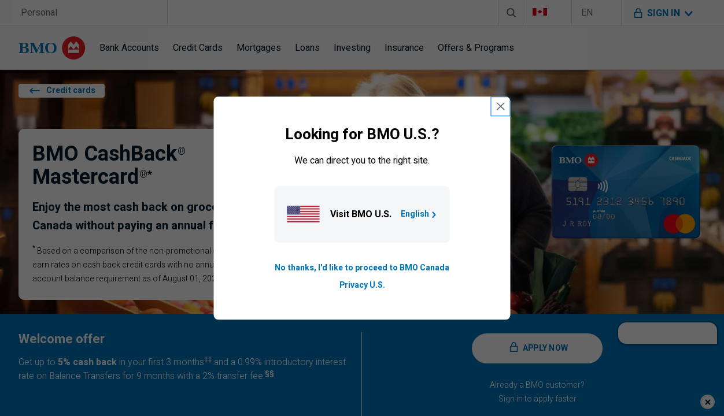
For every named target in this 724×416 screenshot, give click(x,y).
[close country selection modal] (501, 106)
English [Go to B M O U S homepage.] (419, 214)
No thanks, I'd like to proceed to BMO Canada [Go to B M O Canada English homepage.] (362, 268)
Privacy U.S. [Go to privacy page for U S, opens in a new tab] (362, 285)
